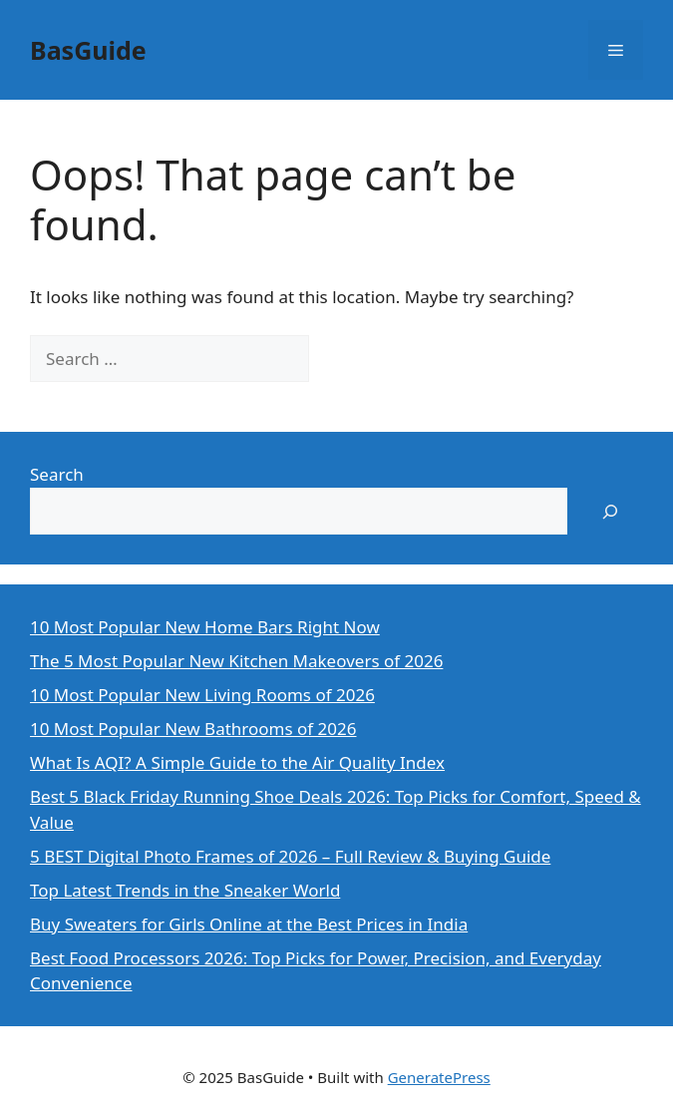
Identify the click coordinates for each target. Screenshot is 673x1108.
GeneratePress (439, 1077)
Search (57, 474)
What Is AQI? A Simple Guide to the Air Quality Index (237, 762)
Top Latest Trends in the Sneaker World (185, 890)
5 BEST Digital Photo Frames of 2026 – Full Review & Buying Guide (290, 856)
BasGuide (88, 50)
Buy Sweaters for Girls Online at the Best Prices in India (249, 924)
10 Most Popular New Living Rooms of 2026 (202, 694)
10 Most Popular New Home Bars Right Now (205, 626)
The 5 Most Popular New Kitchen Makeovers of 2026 (236, 660)
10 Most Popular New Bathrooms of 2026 (193, 728)
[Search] (342, 359)
